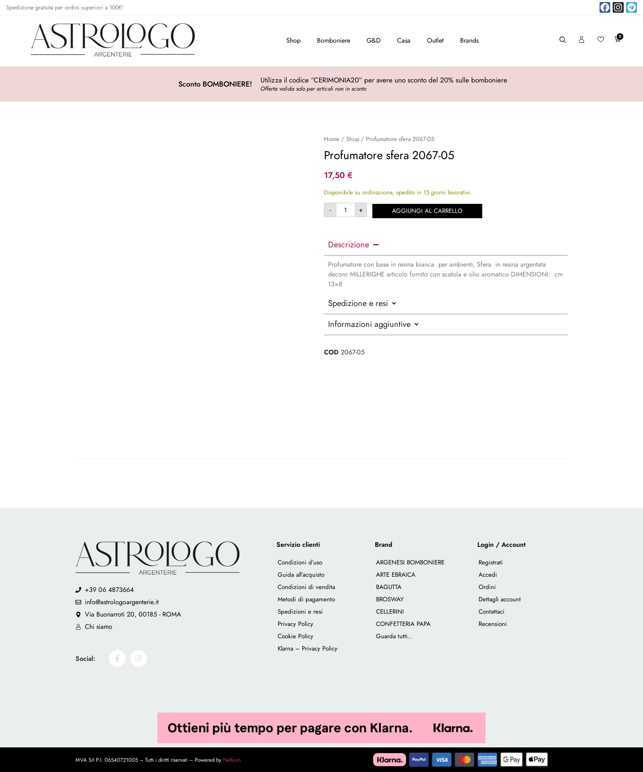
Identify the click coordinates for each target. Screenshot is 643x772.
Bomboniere (333, 40)
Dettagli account (500, 599)
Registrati (491, 562)
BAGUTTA (388, 587)
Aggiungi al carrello (428, 209)
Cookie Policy (295, 636)
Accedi (488, 574)
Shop (293, 40)
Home (332, 139)
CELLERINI (390, 611)
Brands (469, 40)
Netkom (232, 760)
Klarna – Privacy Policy (307, 648)
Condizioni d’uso (300, 562)
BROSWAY (390, 599)
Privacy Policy (295, 623)
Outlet (435, 40)
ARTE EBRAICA (395, 574)
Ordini (487, 587)
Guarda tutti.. (394, 636)
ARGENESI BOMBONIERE (410, 562)
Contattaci (491, 611)
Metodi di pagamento (306, 599)
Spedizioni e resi (300, 611)
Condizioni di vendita (306, 587)
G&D (374, 40)
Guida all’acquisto (301, 574)
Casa (403, 40)
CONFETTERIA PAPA (403, 623)
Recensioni (493, 623)
